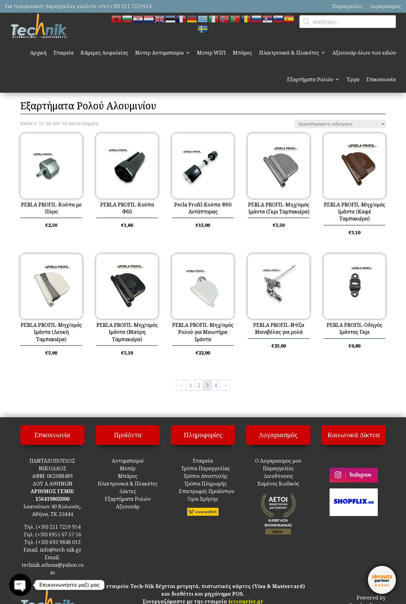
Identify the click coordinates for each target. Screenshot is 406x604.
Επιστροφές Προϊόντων (202, 491)
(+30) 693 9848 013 (58, 542)
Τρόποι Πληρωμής (205, 483)
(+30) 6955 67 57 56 (58, 534)
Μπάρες (242, 52)
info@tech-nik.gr (61, 549)
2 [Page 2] (199, 385)
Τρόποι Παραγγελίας (203, 468)
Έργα (352, 79)
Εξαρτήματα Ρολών (310, 79)
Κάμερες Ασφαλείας (104, 52)
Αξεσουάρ (128, 506)
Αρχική (38, 52)
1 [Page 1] (190, 385)
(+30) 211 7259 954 (58, 526)
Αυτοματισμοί (128, 460)
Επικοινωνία (381, 79)
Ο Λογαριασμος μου (278, 460)
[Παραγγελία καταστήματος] (340, 124)
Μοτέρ (127, 468)
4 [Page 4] (215, 385)
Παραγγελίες (347, 6)
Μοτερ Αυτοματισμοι (159, 52)
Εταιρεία (64, 52)
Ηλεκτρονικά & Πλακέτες (289, 52)
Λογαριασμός (385, 6)
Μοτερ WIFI (211, 52)
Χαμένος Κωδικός (278, 483)
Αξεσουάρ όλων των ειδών (364, 52)
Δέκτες (127, 491)
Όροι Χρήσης (203, 498)
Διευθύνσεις (278, 476)
